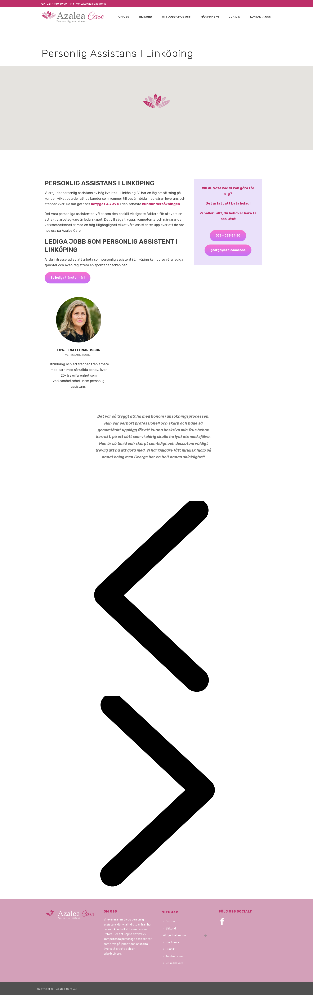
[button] (156, 101)
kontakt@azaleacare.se (91, 3)
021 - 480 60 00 (57, 3)
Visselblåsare (173, 963)
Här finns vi (210, 16)
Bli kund (145, 16)
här (124, 265)
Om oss (123, 16)
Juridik (234, 16)
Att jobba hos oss (176, 16)
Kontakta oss (260, 16)
